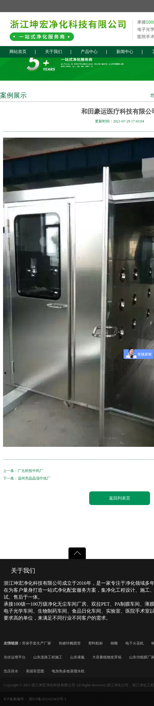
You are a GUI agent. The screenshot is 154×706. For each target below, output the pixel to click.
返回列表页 (119, 498)
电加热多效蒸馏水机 (68, 671)
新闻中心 (124, 51)
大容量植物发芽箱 (106, 657)
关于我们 (53, 51)
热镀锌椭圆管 (70, 643)
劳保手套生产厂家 (36, 643)
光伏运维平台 (15, 657)
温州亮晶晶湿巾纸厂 (34, 478)
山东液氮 (77, 657)
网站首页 (17, 51)
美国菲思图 (35, 671)
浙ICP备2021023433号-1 (48, 699)
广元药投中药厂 (30, 471)
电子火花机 (134, 643)
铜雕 (114, 643)
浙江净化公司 (117, 685)
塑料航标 (95, 643)
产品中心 (89, 51)
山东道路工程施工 (47, 657)
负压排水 (11, 671)
